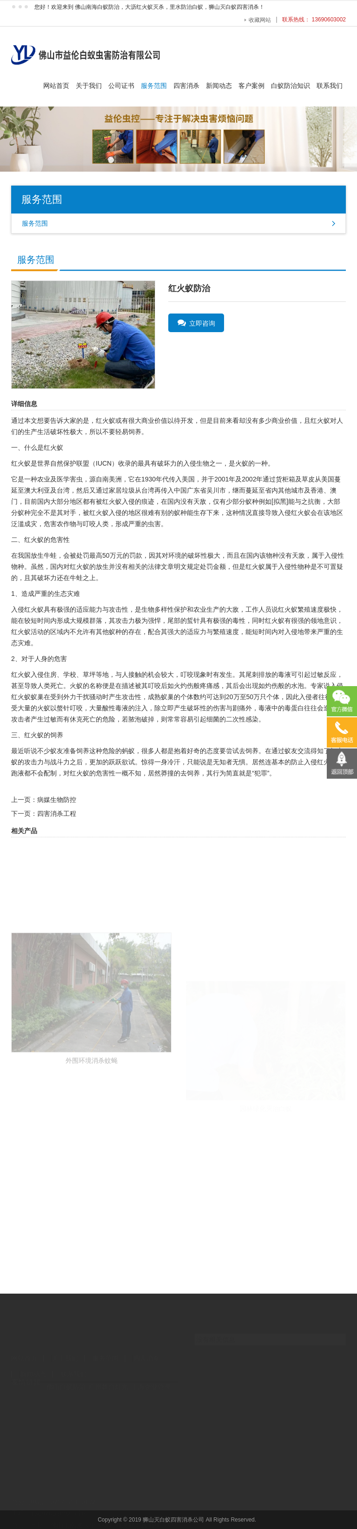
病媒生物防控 (56, 799)
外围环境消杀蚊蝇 (92, 1104)
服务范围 (154, 85)
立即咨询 (197, 322)
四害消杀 (186, 85)
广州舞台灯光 (108, 1379)
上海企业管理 (151, 1379)
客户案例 (251, 85)
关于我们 (89, 85)
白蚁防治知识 (290, 85)
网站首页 (56, 85)
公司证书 (121, 85)
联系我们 (330, 85)
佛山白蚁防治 (66, 1379)
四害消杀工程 (56, 813)
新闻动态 (219, 85)
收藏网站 (260, 20)
